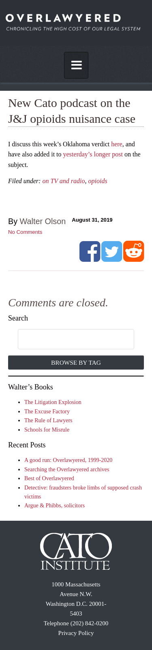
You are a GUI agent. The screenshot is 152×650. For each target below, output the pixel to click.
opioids (97, 180)
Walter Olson (43, 221)
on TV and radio (63, 180)
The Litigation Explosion (52, 402)
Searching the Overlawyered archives (66, 469)
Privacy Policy (76, 633)
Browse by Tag (76, 362)
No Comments (25, 232)
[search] (68, 339)
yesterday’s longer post (93, 154)
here (116, 144)
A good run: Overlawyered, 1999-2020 (68, 460)
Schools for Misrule (46, 430)
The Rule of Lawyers (48, 420)
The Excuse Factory (47, 411)
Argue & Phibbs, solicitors (54, 505)
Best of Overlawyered (49, 478)
